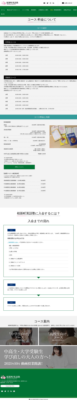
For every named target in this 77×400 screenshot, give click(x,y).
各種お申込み (67, 10)
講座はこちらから (12, 166)
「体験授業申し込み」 (13, 241)
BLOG (2, 14)
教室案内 (33, 10)
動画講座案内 (55, 10)
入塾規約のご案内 (43, 10)
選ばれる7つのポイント (13, 10)
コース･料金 (25, 10)
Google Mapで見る (10, 385)
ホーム (3, 10)
